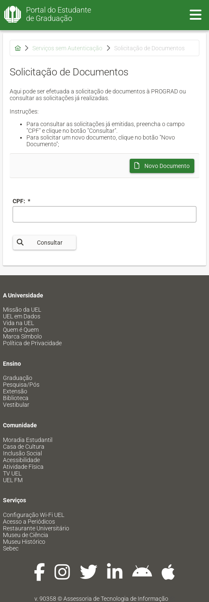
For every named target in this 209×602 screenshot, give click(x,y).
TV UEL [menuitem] (12, 473)
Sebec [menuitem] (10, 548)
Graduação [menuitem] (17, 378)
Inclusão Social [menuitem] (22, 453)
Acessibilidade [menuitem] (21, 460)
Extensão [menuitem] (15, 391)
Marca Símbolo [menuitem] (22, 336)
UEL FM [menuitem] (13, 480)
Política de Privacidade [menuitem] (32, 343)
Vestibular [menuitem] (16, 404)
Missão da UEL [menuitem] (22, 309)
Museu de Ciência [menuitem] (25, 535)
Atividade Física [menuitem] (23, 466)
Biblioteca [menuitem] (16, 398)
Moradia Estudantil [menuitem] (27, 440)
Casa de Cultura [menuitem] (23, 446)
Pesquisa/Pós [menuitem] (21, 384)
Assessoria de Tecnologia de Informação (115, 598)
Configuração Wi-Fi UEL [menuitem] (33, 515)
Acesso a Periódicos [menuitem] (29, 521)
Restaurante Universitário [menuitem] (36, 528)
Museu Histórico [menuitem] (24, 541)
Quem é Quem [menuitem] (21, 329)
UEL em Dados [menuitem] (21, 316)
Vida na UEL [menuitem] (18, 323)
